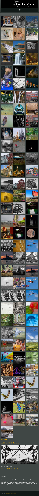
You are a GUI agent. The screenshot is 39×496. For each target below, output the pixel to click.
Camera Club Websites (11, 493)
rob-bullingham (8, 488)
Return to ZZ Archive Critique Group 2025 (10, 468)
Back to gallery (4, 439)
